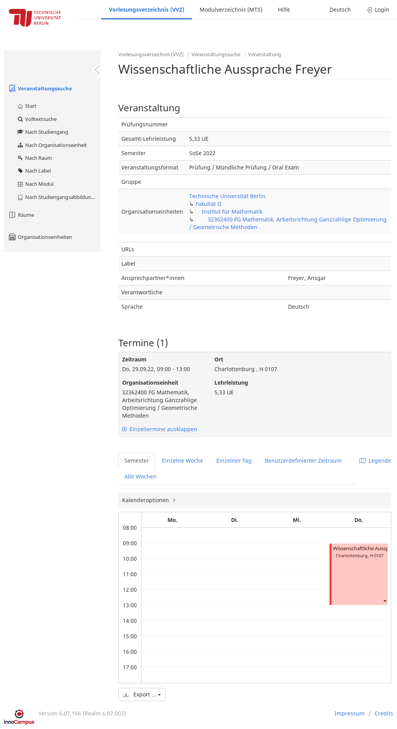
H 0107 (376, 555)
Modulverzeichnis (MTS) (231, 9)
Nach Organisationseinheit (52, 145)
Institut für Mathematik (232, 211)
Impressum (349, 713)
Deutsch (340, 9)
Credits (384, 713)
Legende (375, 460)
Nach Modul (35, 183)
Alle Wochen (140, 476)
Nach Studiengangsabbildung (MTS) (59, 196)
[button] (385, 600)
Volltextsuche (37, 119)
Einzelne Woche (182, 460)
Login (377, 9)
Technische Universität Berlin (227, 196)
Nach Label (34, 170)
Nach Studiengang (42, 131)
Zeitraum (134, 359)
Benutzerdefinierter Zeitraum (303, 460)
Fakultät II (208, 203)
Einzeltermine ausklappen (159, 429)
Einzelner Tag (234, 460)
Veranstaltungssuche (40, 88)
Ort (218, 359)
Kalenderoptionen (146, 500)
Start (26, 105)
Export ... (142, 694)
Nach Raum (34, 157)
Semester (136, 460)
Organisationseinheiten (40, 236)
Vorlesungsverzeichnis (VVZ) (146, 9)
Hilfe (284, 9)
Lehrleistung (231, 382)
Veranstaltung (264, 54)
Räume (21, 214)
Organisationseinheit (150, 382)
